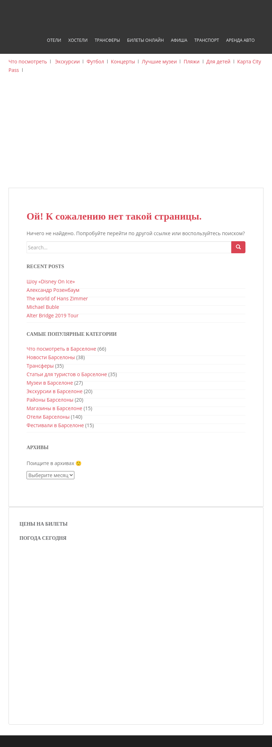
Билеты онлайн (145, 40)
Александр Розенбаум (53, 290)
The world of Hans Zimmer (57, 298)
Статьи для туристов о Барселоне (67, 374)
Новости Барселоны (51, 357)
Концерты (123, 61)
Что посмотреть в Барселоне (61, 348)
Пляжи (191, 61)
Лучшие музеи (159, 61)
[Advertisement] (136, 134)
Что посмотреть (27, 61)
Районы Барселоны (50, 399)
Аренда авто (240, 40)
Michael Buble (43, 307)
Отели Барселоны (48, 416)
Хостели (78, 40)
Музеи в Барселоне (50, 382)
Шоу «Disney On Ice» (51, 281)
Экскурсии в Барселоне (55, 391)
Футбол (95, 61)
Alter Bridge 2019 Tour (53, 315)
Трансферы (107, 40)
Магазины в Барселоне (54, 408)
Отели (54, 40)
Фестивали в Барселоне (55, 425)
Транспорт (206, 40)
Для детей (218, 61)
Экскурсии (67, 61)
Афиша (179, 40)
